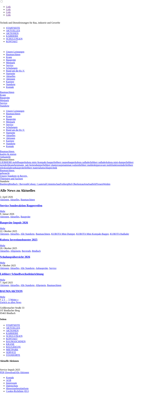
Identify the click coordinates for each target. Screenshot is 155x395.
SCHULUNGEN (14, 38)
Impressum (11, 383)
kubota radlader (82, 162)
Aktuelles (10, 76)
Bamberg (4, 184)
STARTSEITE (13, 28)
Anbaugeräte (42, 268)
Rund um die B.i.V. (15, 70)
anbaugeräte (19, 167)
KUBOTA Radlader (119, 234)
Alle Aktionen (22, 372)
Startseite (10, 73)
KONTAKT (12, 41)
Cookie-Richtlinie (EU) (17, 391)
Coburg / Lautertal (37, 184)
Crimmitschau (53, 184)
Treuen (99, 184)
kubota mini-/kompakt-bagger (39, 162)
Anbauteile (5, 157)
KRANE (10, 344)
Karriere (10, 81)
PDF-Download (7, 372)
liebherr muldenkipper (90, 165)
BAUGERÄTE (13, 347)
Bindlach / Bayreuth (18, 184)
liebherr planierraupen (53, 165)
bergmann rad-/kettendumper (28, 165)
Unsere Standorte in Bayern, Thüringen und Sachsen (14, 177)
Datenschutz (12, 385)
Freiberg (64, 184)
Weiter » (14, 299)
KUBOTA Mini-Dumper (63, 234)
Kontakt (10, 87)
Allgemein (15, 251)
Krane (9, 57)
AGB (8, 380)
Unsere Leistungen (15, 51)
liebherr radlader (98, 162)
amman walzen (71, 165)
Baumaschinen (13, 54)
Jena (86, 184)
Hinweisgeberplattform (17, 388)
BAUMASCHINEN (16, 341)
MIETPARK (12, 349)
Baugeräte (11, 60)
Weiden (106, 184)
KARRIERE (12, 36)
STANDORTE (13, 355)
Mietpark (10, 62)
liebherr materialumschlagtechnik (41, 167)
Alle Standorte (27, 234)
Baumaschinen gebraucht (7, 171)
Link (8, 6)
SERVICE (11, 352)
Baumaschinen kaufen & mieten (8, 152)
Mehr (2, 211)
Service (9, 65)
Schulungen (12, 68)
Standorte (10, 84)
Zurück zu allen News (10, 302)
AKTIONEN (12, 33)
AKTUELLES (13, 30)
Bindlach (36, 251)
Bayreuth (26, 251)
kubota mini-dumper (116, 162)
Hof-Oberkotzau (76, 184)
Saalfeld (92, 184)
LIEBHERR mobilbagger (12, 162)
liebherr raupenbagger (64, 162)
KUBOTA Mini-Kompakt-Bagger (92, 234)
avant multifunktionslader (113, 165)
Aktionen (10, 79)
